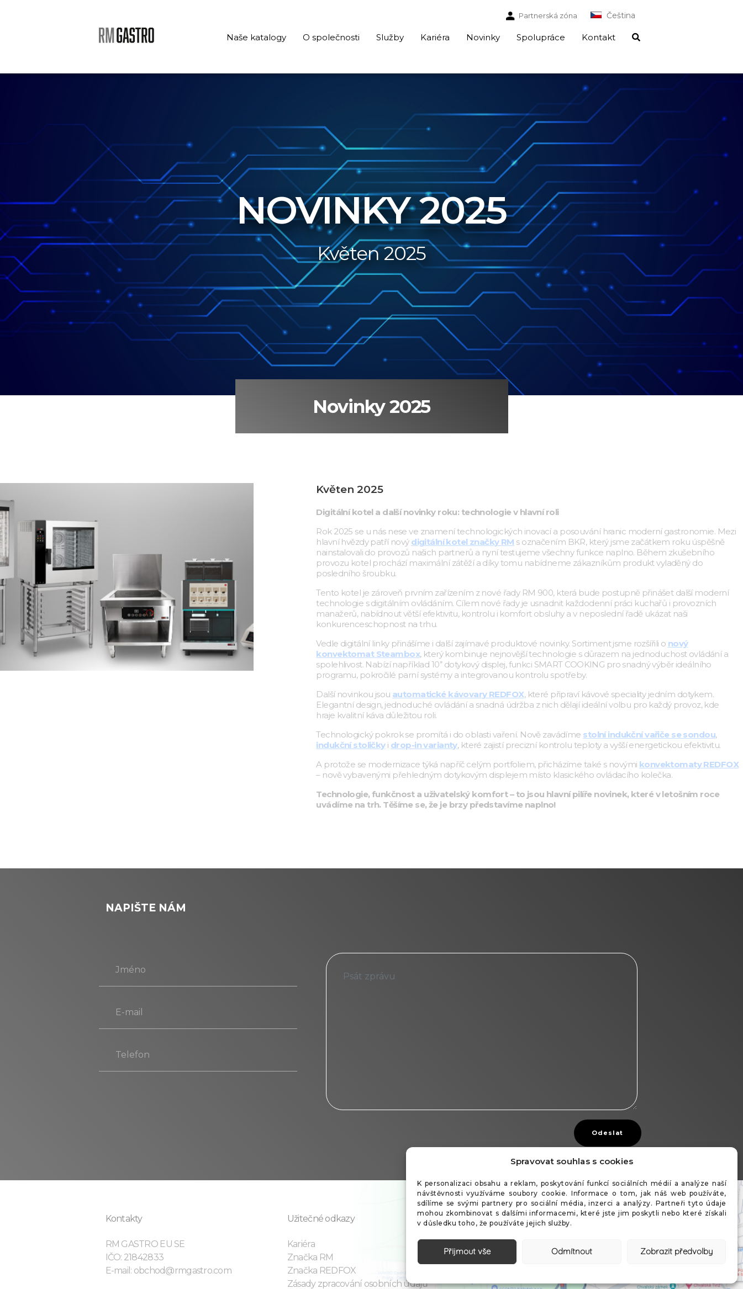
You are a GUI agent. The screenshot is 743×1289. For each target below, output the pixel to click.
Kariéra (435, 37)
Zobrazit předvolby (676, 1251)
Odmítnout (571, 1251)
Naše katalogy (256, 37)
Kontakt (598, 37)
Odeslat (608, 1133)
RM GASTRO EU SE (145, 1244)
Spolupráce (541, 37)
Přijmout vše (467, 1251)
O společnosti (331, 37)
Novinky (483, 37)
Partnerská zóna (548, 15)
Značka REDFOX (321, 1270)
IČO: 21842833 (135, 1257)
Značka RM (310, 1257)
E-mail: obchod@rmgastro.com (169, 1270)
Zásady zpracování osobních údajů (357, 1284)
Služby (390, 37)
